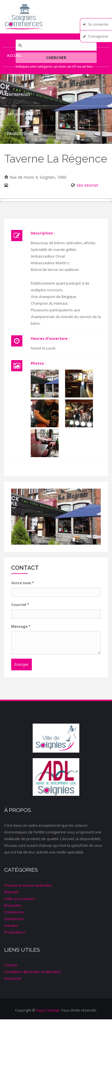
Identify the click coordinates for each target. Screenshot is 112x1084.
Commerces (18, 74)
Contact (16, 153)
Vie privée (12, 978)
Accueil (14, 55)
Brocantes (13, 905)
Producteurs (20, 133)
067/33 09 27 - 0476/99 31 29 (36, 185)
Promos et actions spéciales (28, 885)
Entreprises (18, 94)
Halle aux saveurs (19, 898)
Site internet (87, 185)
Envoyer (21, 664)
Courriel (20, 604)
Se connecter (98, 24)
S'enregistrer (98, 36)
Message (20, 626)
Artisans (16, 114)
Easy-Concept (47, 1010)
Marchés (11, 891)
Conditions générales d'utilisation (32, 971)
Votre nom (22, 582)
